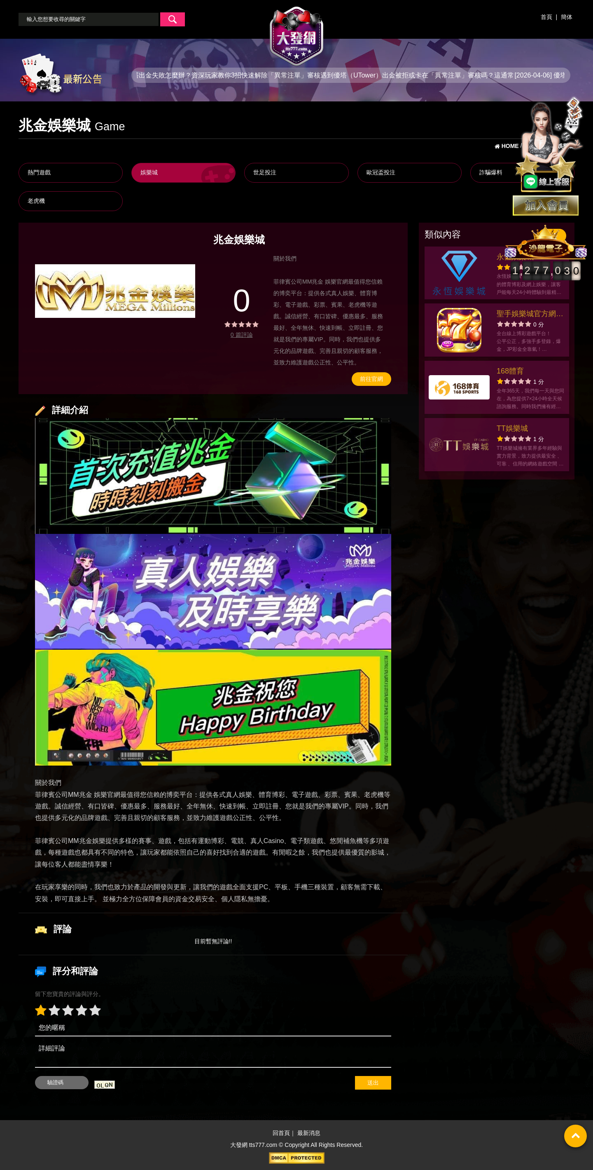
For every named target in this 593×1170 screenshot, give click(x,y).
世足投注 (264, 172)
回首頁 (281, 1133)
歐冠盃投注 (381, 172)
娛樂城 (149, 172)
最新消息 (308, 1133)
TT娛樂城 (512, 428)
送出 (373, 1082)
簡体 (566, 17)
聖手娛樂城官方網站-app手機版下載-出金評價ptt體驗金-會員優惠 (528, 315)
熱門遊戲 (39, 172)
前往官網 (371, 379)
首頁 (546, 17)
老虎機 (36, 200)
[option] (115, 291)
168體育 (510, 371)
